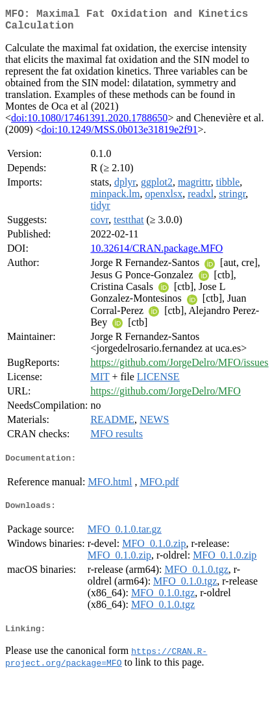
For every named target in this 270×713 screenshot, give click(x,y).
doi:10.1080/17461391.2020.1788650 (89, 122)
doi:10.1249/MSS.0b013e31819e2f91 (120, 134)
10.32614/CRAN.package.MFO (156, 253)
